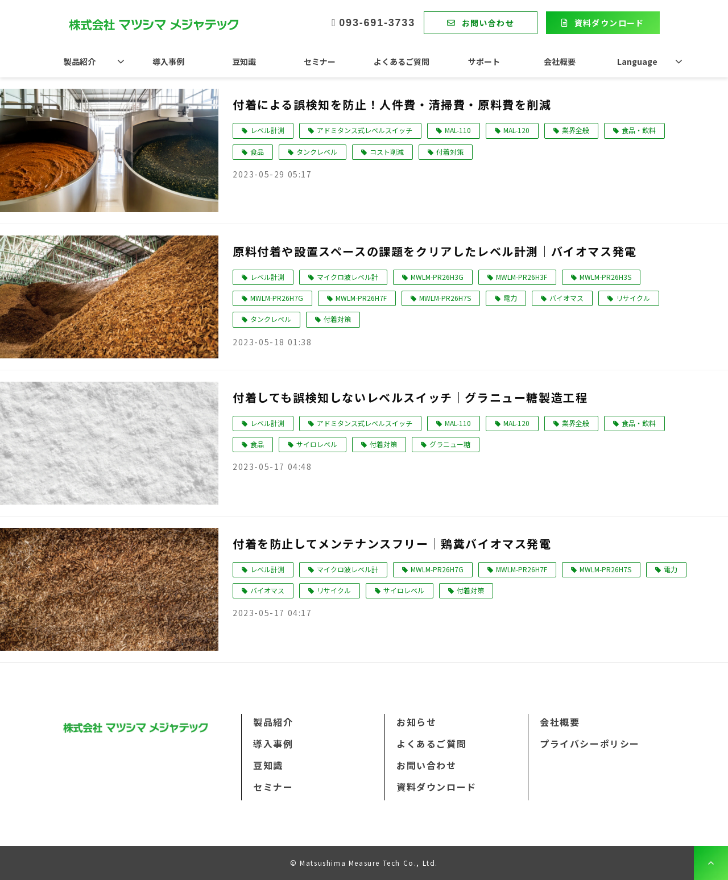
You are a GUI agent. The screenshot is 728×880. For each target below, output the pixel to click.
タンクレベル (316, 151)
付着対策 (450, 151)
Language (637, 61)
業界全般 (575, 130)
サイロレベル (316, 444)
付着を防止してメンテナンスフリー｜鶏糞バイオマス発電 (392, 543)
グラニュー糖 (449, 444)
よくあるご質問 (401, 61)
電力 (510, 298)
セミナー (320, 61)
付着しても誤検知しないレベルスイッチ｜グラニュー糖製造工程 (410, 397)
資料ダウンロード (609, 22)
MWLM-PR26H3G (437, 277)
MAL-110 (458, 130)
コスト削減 (387, 151)
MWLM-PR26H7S (445, 298)
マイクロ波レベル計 (347, 277)
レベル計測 (267, 130)
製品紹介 (80, 61)
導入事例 (168, 61)
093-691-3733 (377, 22)
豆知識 (244, 61)
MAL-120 (516, 130)
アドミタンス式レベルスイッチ (364, 130)
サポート (484, 61)
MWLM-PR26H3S (605, 277)
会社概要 (560, 61)
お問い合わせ (488, 22)
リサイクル (633, 298)
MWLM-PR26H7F (361, 298)
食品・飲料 (639, 130)
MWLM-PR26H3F (521, 277)
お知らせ (416, 722)
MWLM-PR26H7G (276, 298)
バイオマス (566, 298)
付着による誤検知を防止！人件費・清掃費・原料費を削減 (392, 104)
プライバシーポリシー (590, 743)
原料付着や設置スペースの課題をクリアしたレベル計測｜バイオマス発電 (435, 251)
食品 (257, 151)
